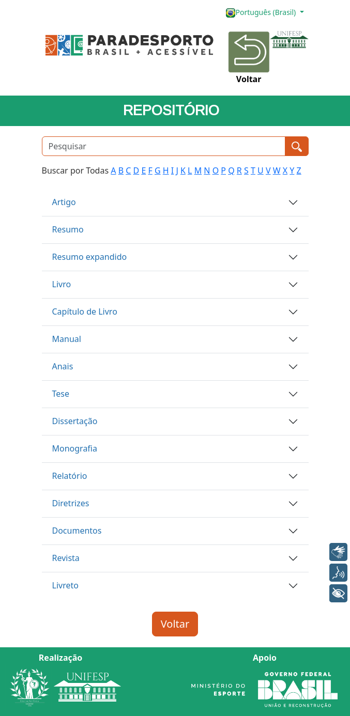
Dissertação (75, 421)
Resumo (68, 229)
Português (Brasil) (261, 12)
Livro (61, 284)
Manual (66, 339)
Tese (61, 393)
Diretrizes (70, 503)
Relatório (69, 475)
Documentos (77, 530)
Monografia (74, 448)
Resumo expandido (89, 256)
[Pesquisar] (163, 146)
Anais (62, 366)
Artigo (64, 202)
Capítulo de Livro (84, 311)
